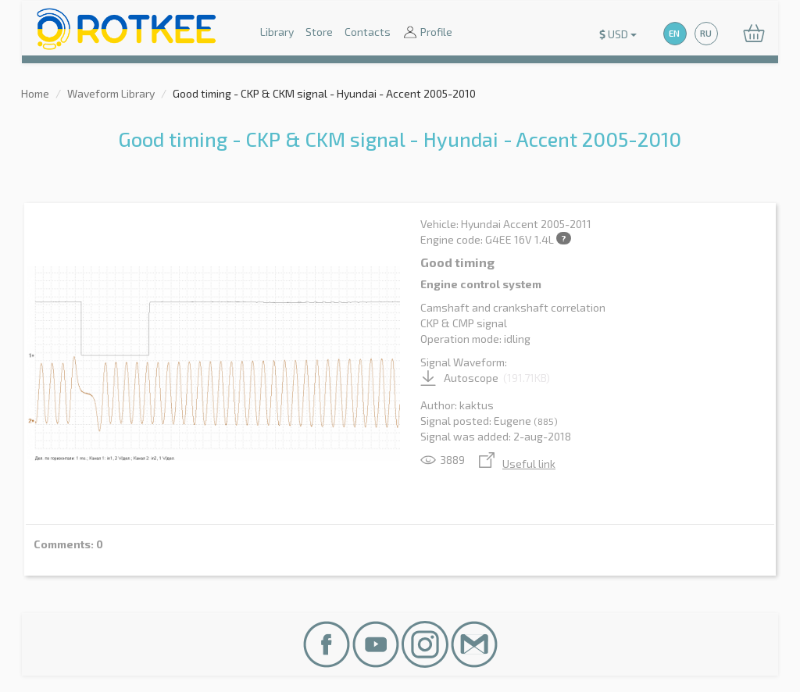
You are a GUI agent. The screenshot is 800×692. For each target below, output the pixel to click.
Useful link (517, 463)
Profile (427, 33)
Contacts (368, 31)
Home (35, 93)
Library (277, 31)
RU (706, 33)
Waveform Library (111, 93)
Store (319, 31)
